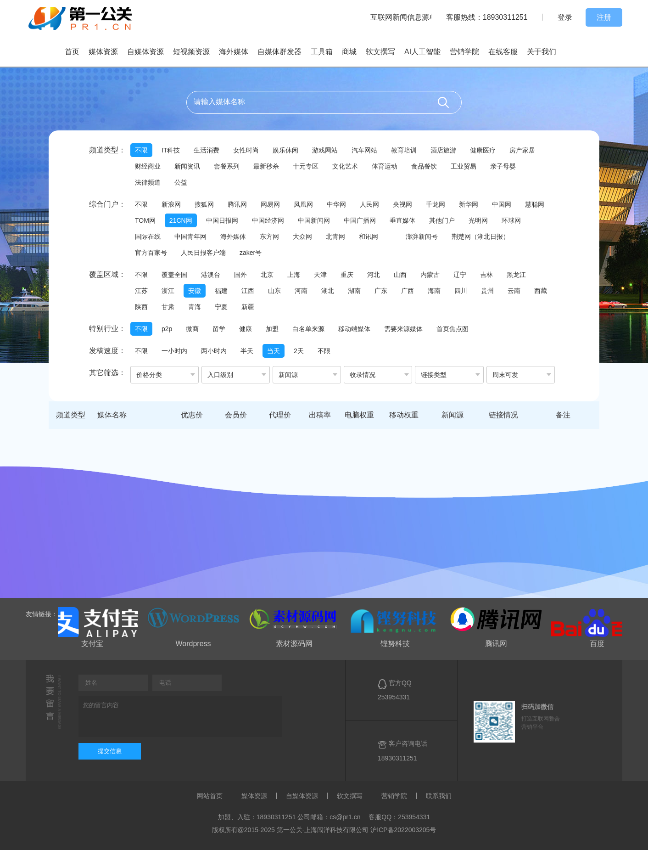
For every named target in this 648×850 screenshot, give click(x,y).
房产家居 (522, 150)
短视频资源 (191, 52)
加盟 (272, 328)
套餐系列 (227, 166)
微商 (192, 328)
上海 (293, 274)
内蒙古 (430, 274)
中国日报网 (222, 220)
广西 (407, 290)
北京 (267, 274)
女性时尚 (246, 150)
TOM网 (145, 220)
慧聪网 (534, 204)
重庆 (347, 274)
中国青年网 (190, 236)
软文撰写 (380, 52)
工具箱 (322, 52)
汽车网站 (364, 150)
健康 (245, 328)
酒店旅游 (443, 150)
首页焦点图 (452, 328)
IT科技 (171, 150)
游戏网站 (325, 150)
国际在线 (148, 236)
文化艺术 (345, 166)
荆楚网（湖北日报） (480, 236)
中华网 (336, 204)
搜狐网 (204, 204)
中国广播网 (360, 220)
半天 (246, 351)
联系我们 (439, 795)
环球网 (511, 220)
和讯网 (368, 236)
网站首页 (210, 795)
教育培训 (404, 150)
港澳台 (210, 274)
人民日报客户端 (203, 252)
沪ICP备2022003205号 (403, 829)
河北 (373, 274)
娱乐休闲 (285, 150)
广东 (380, 290)
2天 (299, 351)
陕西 (141, 306)
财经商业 (148, 166)
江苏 (141, 290)
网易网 (270, 204)
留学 (218, 328)
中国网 (501, 204)
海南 (434, 290)
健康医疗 (483, 150)
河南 (301, 290)
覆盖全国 (174, 274)
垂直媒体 (402, 220)
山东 (274, 290)
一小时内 (174, 351)
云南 (514, 290)
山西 (400, 274)
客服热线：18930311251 (487, 17)
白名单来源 (308, 328)
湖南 (354, 290)
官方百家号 (151, 252)
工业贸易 (463, 166)
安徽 (194, 290)
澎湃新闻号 (422, 236)
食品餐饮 (424, 166)
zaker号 (251, 252)
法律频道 (148, 182)
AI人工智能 (422, 52)
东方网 (269, 236)
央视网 (402, 204)
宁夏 (221, 306)
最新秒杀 (266, 166)
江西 (247, 290)
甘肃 (168, 306)
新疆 (247, 306)
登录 (565, 17)
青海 (194, 306)
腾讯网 (237, 204)
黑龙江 (516, 274)
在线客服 (503, 52)
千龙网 (435, 204)
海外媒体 (233, 52)
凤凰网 (303, 204)
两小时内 (214, 351)
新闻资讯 (187, 166)
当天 (273, 351)
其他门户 (442, 220)
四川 (460, 290)
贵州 (487, 290)
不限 (141, 150)
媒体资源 (103, 52)
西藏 (540, 290)
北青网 (335, 236)
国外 (240, 274)
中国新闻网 (314, 220)
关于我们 (541, 52)
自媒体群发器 (279, 52)
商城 (349, 52)
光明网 (478, 220)
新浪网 (171, 204)
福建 (221, 290)
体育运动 (384, 166)
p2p (167, 328)
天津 (320, 274)
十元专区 (305, 166)
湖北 (327, 290)
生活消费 (206, 150)
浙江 (168, 290)
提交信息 (110, 751)
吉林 (486, 274)
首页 (72, 52)
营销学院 (464, 52)
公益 (180, 182)
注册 (604, 17)
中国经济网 (268, 220)
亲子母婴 (503, 166)
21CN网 (180, 220)
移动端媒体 (354, 328)
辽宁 (459, 274)
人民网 (369, 204)
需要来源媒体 (403, 328)
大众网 (302, 236)
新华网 (468, 204)
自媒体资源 (145, 52)
